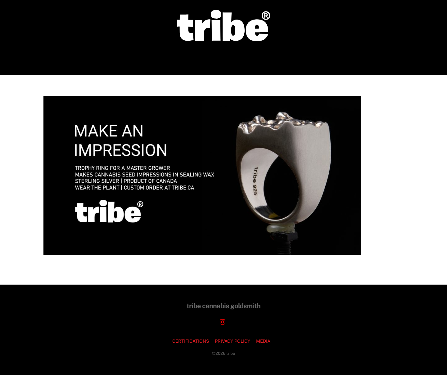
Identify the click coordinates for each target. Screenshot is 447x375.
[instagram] (223, 321)
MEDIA (263, 341)
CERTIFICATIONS (190, 341)
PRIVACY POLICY (232, 341)
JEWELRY (234, 58)
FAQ (296, 58)
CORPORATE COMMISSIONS (180, 58)
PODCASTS (268, 58)
